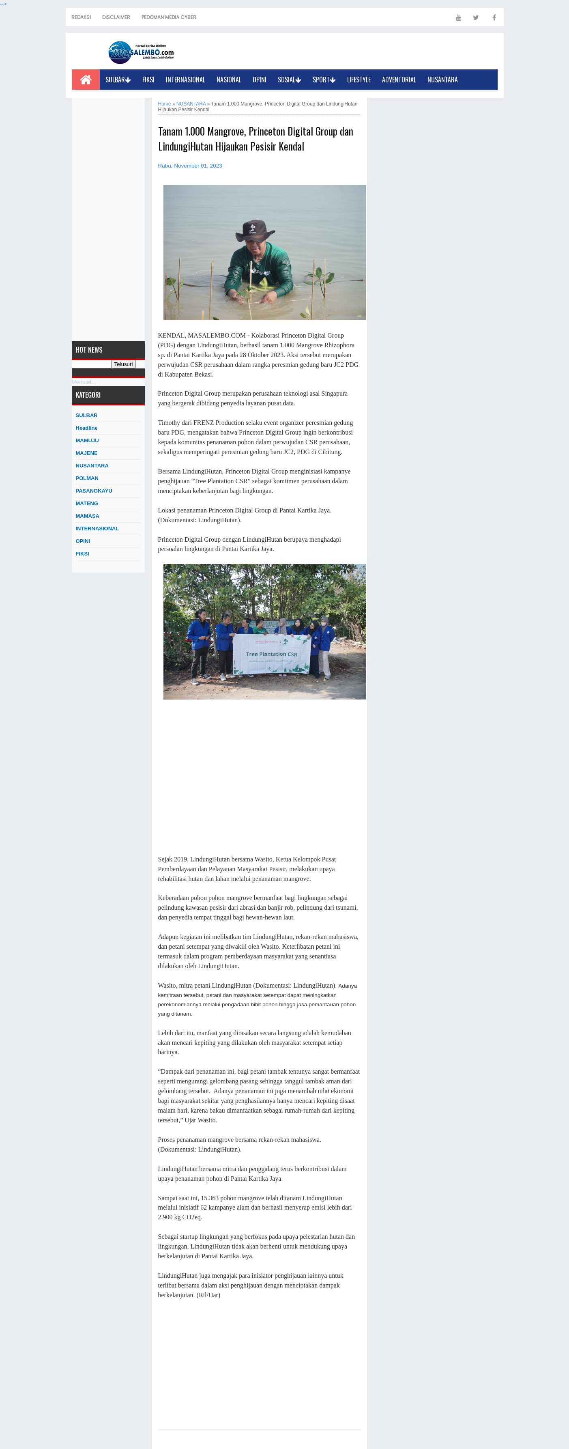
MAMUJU (87, 440)
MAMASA (88, 516)
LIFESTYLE (359, 79)
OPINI (259, 79)
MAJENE (87, 453)
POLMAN (87, 478)
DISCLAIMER (116, 17)
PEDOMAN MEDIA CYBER (169, 17)
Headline (87, 428)
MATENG (87, 503)
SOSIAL (289, 79)
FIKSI (148, 79)
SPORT (324, 79)
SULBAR (118, 79)
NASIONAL (229, 79)
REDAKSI (81, 17)
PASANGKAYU (94, 491)
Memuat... (84, 382)
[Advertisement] (108, 219)
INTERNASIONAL (185, 79)
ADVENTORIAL (399, 79)
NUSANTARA (442, 79)
